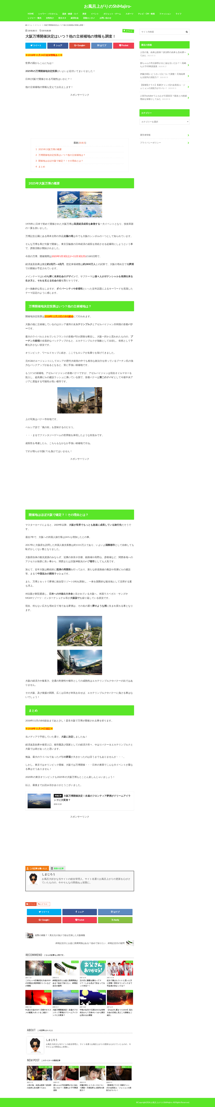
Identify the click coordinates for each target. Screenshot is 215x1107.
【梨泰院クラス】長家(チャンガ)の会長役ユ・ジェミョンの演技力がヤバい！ (162, 87)
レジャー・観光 (34, 18)
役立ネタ (62, 18)
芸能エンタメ (89, 18)
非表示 (82, 142)
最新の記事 (59, 868)
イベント (95, 14)
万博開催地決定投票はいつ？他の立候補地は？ (61, 155)
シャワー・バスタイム (48, 14)
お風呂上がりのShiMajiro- (107, 6)
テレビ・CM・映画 (146, 14)
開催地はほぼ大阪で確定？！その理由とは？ (59, 160)
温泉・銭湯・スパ (70, 14)
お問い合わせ (105, 18)
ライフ (178, 14)
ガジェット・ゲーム (112, 14)
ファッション (165, 14)
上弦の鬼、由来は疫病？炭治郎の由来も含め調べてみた (163, 54)
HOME (31, 14)
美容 (84, 14)
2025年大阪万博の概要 (49, 149)
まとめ (40, 166)
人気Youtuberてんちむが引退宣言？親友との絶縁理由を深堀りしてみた (163, 97)
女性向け (50, 18)
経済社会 (75, 18)
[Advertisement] (79, 117)
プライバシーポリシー (150, 142)
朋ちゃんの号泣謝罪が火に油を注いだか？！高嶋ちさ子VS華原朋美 (163, 65)
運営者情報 (145, 135)
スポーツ (129, 14)
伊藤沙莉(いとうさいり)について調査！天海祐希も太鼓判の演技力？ (162, 76)
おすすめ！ (44, 904)
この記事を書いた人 (38, 868)
